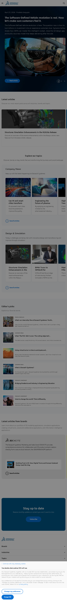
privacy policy (23, 584)
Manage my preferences (12, 591)
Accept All (7, 597)
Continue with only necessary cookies (14, 563)
